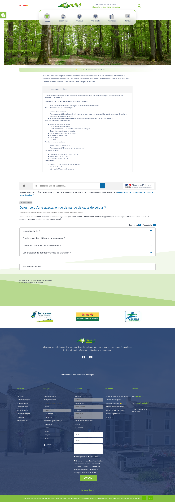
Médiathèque (79, 403)
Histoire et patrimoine (113, 414)
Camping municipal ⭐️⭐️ (114, 403)
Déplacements (48, 424)
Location (46, 428)
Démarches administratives (54, 403)
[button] (3, 15)
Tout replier (135, 225)
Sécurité (46, 431)
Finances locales (22, 407)
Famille (78, 400)
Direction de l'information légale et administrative (36, 280)
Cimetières (78, 424)
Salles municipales (50, 396)
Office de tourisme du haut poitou (117, 396)
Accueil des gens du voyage (53, 421)
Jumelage (109, 417)
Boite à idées (94, 456)
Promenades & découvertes (115, 407)
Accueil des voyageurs (113, 400)
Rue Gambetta (48, 414)
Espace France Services (57, 89)
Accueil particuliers (28, 192)
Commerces (80, 414)
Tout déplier (149, 225)
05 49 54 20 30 (140, 397)
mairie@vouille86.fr (142, 403)
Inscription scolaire (50, 400)
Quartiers (78, 396)
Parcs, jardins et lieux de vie (84, 421)
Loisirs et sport (81, 407)
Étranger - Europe (45, 192)
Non (150, 498)
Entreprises (47, 435)
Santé (78, 417)
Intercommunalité (22, 421)
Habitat (47, 410)
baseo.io (40, 282)
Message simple (81, 456)
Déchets (46, 407)
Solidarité (78, 410)
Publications (21, 417)
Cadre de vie (48, 417)
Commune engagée (23, 400)
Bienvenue (20, 396)
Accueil (81, 70)
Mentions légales (87, 490)
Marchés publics (22, 410)
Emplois (46, 438)
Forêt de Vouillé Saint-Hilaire (115, 410)
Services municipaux (23, 414)
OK (144, 498)
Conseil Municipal (22, 403)
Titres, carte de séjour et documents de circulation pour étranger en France (85, 192)
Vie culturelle (79, 428)
